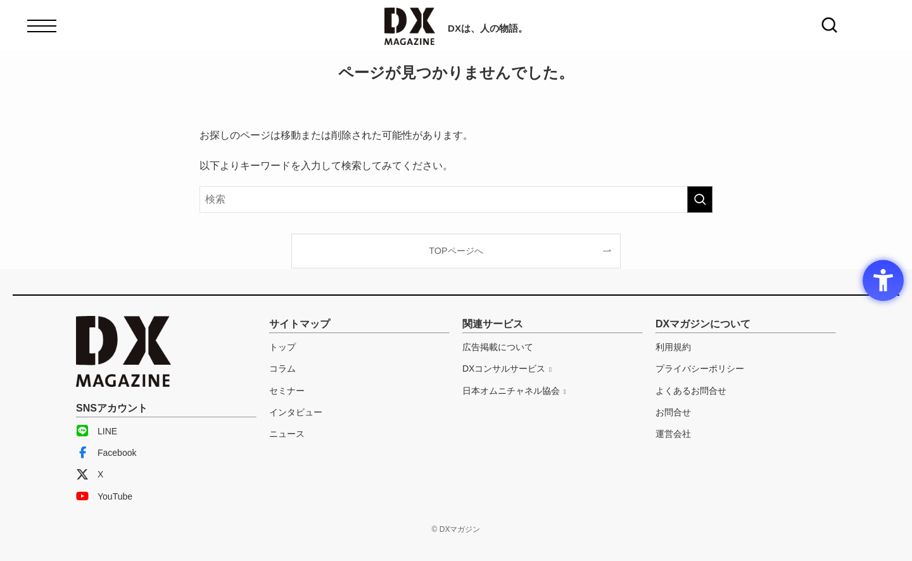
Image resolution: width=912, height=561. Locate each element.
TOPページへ (456, 251)
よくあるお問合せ (691, 391)
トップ (282, 347)
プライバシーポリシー (700, 368)
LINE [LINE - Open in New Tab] (96, 431)
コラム (282, 368)
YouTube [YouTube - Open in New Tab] (104, 496)
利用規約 (673, 347)
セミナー (287, 391)
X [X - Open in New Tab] (89, 474)
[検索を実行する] (699, 199)
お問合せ (673, 412)
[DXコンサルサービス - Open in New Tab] (507, 368)
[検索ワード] (456, 199)
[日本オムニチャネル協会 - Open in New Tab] (514, 391)
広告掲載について (497, 347)
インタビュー (295, 412)
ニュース (287, 434)
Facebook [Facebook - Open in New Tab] (106, 452)
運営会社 (673, 434)
